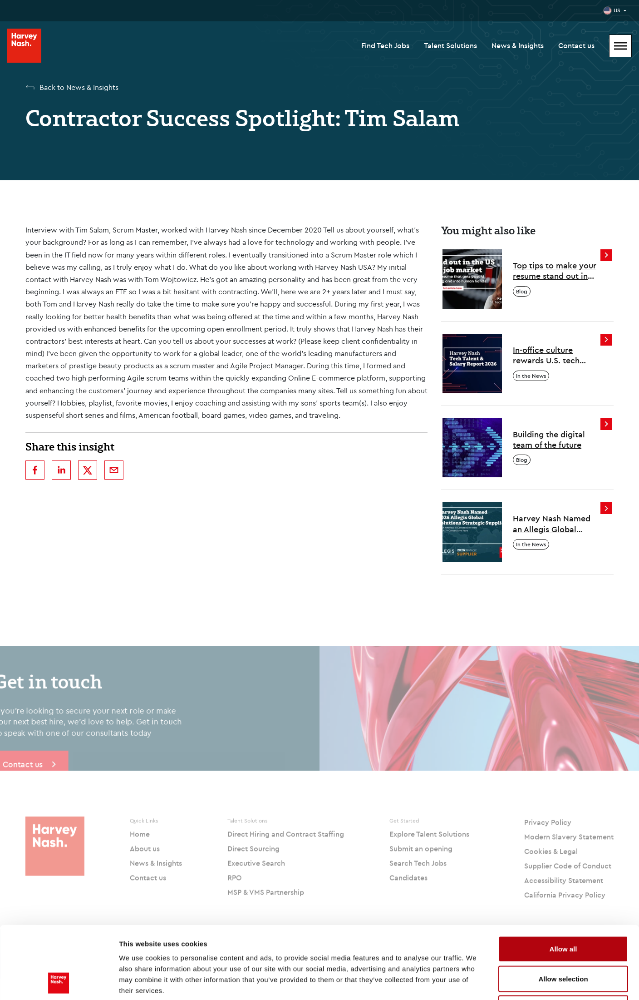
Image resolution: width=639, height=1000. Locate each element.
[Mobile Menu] (620, 46)
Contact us (576, 45)
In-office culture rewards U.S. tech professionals (546, 355)
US (617, 10)
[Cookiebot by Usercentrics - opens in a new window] (58, 982)
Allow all (563, 881)
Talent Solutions (450, 45)
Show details (476, 982)
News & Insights (518, 45)
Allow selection (563, 911)
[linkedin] (61, 470)
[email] (113, 470)
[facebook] (34, 470)
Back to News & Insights (78, 87)
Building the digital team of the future (549, 439)
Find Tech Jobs (385, 45)
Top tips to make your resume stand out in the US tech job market (556, 271)
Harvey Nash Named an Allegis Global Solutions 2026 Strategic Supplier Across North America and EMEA (554, 524)
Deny (563, 940)
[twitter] (87, 470)
